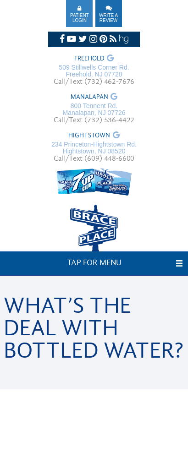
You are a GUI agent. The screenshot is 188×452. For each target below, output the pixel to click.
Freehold (89, 59)
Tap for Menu (94, 263)
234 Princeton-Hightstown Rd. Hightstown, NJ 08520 (94, 148)
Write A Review (108, 18)
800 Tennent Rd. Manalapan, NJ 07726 (94, 109)
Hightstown (89, 136)
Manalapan (89, 97)
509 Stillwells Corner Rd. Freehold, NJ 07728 (94, 71)
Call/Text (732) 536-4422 (94, 120)
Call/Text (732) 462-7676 (94, 82)
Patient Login (79, 18)
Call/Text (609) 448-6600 (94, 159)
